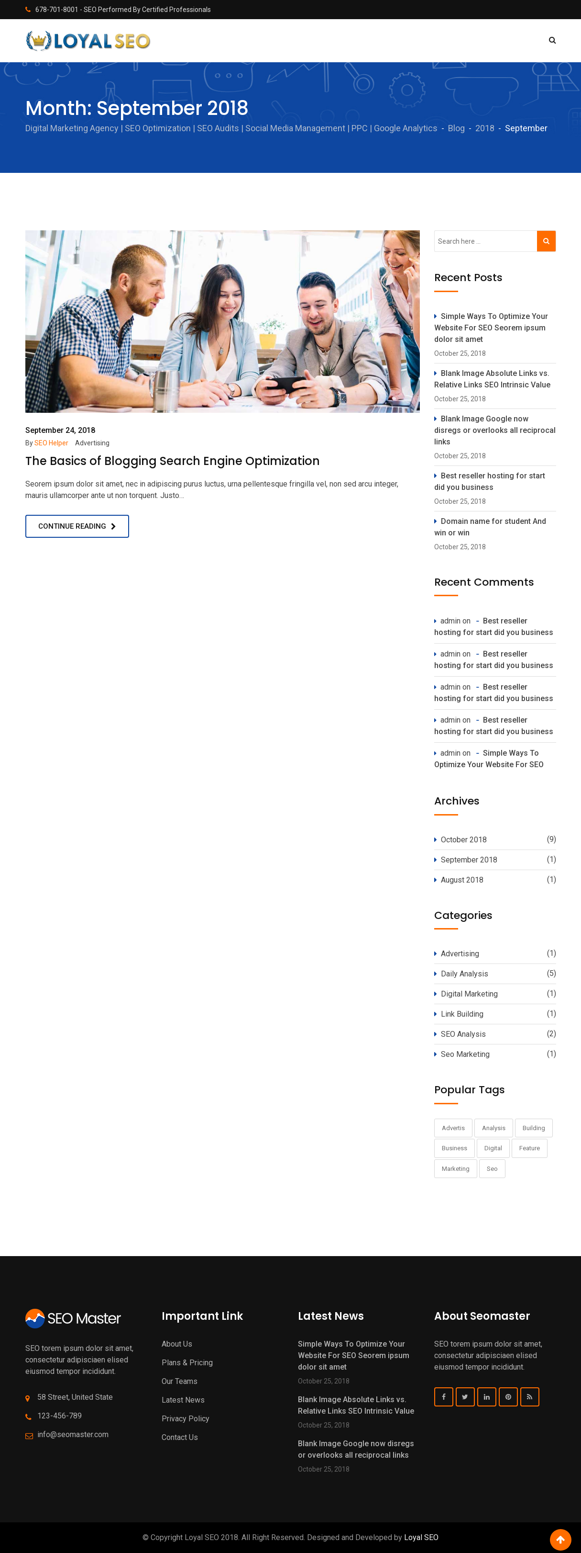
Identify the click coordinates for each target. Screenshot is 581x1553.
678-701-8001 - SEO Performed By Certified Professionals (123, 9)
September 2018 (469, 859)
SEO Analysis (463, 1034)
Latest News (183, 1400)
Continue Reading (72, 526)
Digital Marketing (469, 993)
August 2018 (462, 879)
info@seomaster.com (73, 1434)
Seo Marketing (465, 1054)
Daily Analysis (464, 973)
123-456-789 (59, 1415)
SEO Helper (51, 443)
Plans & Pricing (187, 1362)
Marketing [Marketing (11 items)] (456, 1168)
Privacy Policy (185, 1418)
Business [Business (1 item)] (454, 1148)
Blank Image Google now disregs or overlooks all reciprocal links (495, 430)
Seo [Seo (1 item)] (492, 1168)
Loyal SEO (421, 1537)
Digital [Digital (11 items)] (493, 1148)
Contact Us (180, 1437)
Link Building (462, 1014)
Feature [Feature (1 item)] (529, 1148)
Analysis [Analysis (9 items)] (493, 1128)
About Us (177, 1344)
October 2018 (464, 839)
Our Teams (179, 1381)
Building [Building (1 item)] (534, 1128)
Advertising (92, 443)
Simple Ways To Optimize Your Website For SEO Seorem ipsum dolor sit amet (491, 328)
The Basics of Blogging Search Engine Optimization (172, 461)
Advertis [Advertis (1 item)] (453, 1128)
